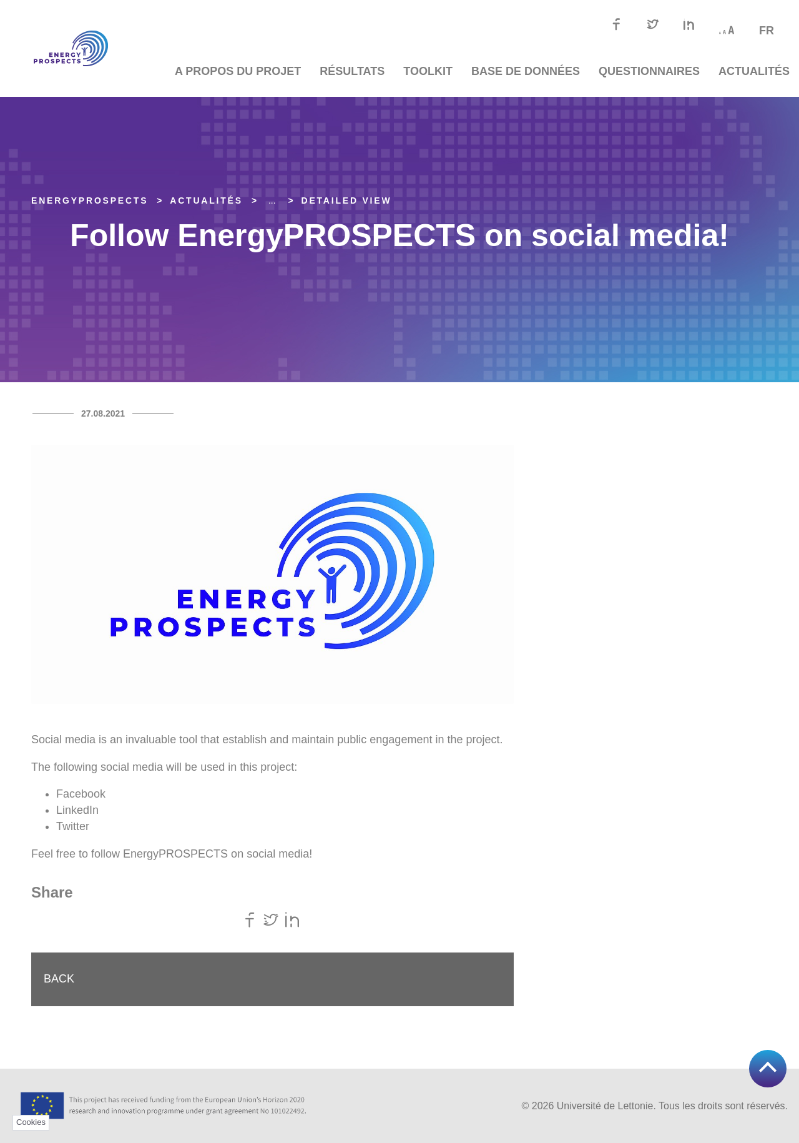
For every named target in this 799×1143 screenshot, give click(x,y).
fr (766, 30)
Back (59, 978)
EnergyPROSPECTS (89, 200)
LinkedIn (77, 810)
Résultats (352, 71)
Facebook (80, 794)
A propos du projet (238, 71)
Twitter (72, 826)
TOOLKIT (428, 71)
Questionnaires (649, 71)
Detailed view (346, 200)
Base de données (525, 71)
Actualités (754, 71)
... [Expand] (272, 200)
